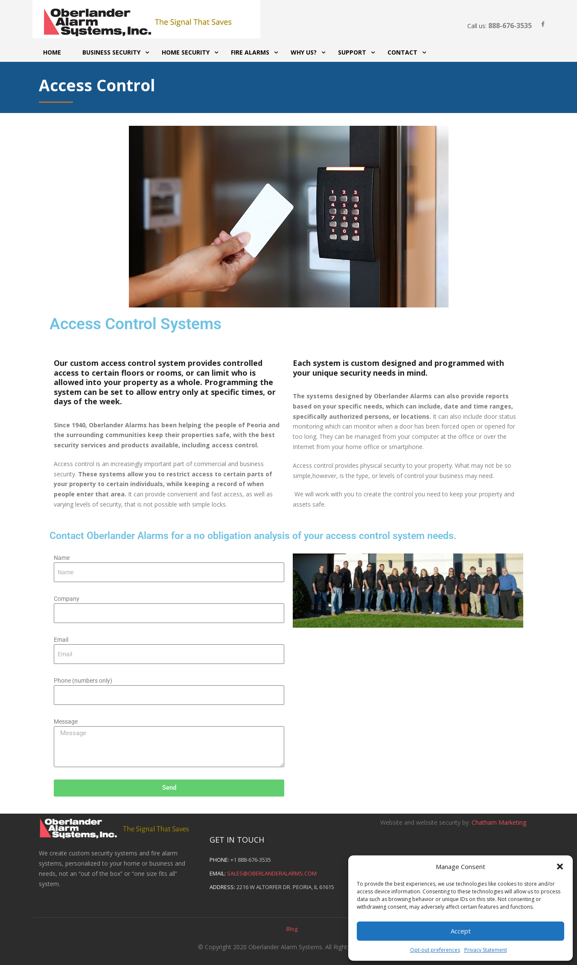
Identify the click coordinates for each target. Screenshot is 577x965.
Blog (291, 929)
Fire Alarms (250, 52)
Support (352, 52)
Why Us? (304, 52)
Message (66, 721)
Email (61, 639)
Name (62, 557)
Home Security (186, 52)
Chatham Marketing (499, 822)
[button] (560, 866)
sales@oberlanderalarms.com (272, 873)
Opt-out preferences (435, 949)
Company (66, 598)
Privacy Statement (485, 949)
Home (52, 52)
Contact (402, 52)
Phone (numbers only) (83, 680)
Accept (461, 931)
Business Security (111, 52)
